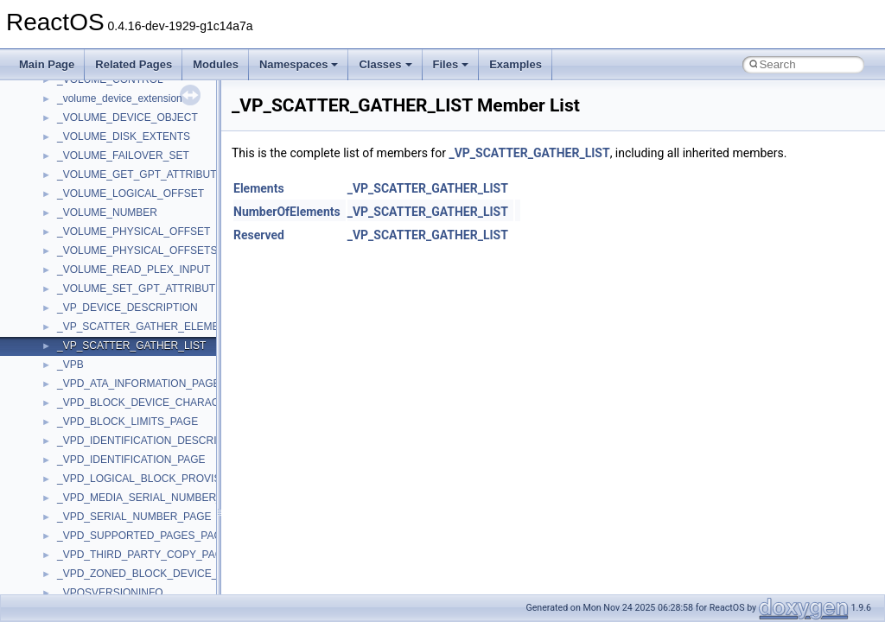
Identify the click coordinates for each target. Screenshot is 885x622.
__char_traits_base (101, 220)
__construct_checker (105, 315)
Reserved (258, 235)
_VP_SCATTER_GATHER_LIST (529, 153)
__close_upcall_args (104, 277)
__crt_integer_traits (101, 467)
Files (451, 64)
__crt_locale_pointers (106, 581)
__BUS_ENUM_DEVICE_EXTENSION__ (152, 106)
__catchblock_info (98, 163)
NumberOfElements (287, 212)
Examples (515, 64)
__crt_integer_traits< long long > (131, 505)
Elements (258, 188)
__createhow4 (89, 334)
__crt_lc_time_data (100, 524)
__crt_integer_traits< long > (120, 486)
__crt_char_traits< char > (114, 391)
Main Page (46, 64)
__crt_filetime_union (103, 448)
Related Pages (133, 64)
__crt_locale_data (98, 543)
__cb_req (78, 182)
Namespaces (299, 64)
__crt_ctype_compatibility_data (128, 429)
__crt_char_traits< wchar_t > (122, 410)
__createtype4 (90, 353)
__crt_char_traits (95, 372)
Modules (216, 64)
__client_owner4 (94, 258)
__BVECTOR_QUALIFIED (118, 125)
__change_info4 (94, 201)
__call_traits (84, 144)
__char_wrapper (94, 239)
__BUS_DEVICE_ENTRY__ (122, 87)
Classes (385, 64)
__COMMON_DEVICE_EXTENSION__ (148, 296)
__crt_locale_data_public (114, 562)
